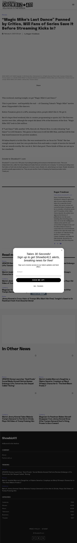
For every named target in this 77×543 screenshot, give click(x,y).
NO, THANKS (38, 286)
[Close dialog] (62, 250)
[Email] (38, 272)
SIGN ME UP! (38, 280)
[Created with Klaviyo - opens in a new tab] (38, 294)
